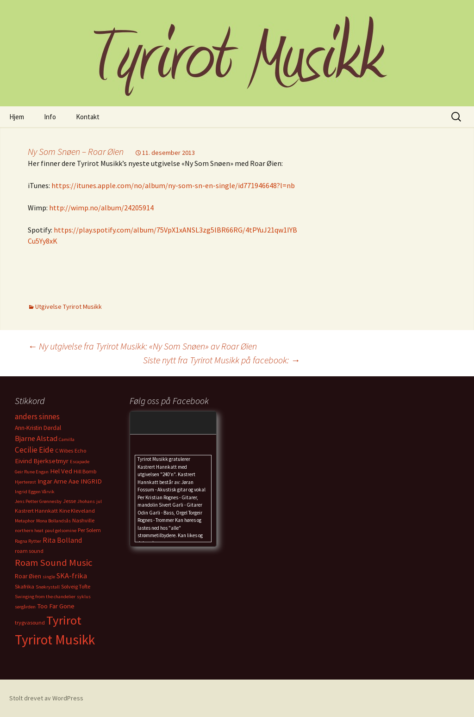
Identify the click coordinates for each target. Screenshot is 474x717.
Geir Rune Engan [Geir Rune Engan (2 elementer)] (32, 472)
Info (50, 116)
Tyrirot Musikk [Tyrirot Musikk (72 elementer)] (55, 639)
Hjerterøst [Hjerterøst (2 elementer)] (25, 482)
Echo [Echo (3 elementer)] (80, 450)
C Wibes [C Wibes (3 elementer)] (64, 450)
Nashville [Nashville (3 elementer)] (83, 520)
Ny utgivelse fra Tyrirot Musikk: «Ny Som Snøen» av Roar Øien (142, 346)
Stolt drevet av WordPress (46, 698)
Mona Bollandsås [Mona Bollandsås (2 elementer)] (53, 521)
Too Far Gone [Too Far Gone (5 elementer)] (56, 606)
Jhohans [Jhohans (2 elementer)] (86, 501)
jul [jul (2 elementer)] (99, 501)
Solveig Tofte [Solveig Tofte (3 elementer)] (75, 586)
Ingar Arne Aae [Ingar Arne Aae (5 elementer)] (58, 481)
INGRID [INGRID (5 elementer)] (91, 481)
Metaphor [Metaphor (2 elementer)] (25, 521)
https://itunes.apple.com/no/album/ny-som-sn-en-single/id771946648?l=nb (173, 185)
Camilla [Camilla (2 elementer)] (67, 439)
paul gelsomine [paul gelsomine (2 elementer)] (60, 530)
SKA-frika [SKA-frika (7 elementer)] (71, 575)
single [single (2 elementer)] (49, 577)
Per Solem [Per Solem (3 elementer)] (89, 530)
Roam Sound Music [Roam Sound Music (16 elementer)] (54, 563)
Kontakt (88, 116)
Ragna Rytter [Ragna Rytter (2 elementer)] (28, 541)
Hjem (16, 116)
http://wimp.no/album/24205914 (101, 207)
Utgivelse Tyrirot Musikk (68, 306)
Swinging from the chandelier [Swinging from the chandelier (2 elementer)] (45, 597)
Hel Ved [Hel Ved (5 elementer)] (61, 471)
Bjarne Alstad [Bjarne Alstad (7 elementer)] (36, 438)
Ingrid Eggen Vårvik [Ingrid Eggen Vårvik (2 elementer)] (35, 492)
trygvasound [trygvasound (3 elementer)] (30, 622)
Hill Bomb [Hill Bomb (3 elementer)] (85, 471)
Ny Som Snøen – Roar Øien (76, 151)
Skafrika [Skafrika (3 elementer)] (24, 586)
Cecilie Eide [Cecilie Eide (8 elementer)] (34, 450)
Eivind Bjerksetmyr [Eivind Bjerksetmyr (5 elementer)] (42, 461)
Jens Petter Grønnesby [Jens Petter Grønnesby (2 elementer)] (38, 501)
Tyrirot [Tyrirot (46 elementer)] (63, 620)
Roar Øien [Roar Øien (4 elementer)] (28, 576)
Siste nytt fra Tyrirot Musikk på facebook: (221, 360)
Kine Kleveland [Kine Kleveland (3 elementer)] (77, 510)
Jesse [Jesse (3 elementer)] (69, 500)
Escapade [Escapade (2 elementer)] (79, 462)
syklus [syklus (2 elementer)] (84, 597)
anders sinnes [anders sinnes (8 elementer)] (37, 416)
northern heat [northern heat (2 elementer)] (29, 530)
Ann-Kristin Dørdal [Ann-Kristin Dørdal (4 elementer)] (38, 428)
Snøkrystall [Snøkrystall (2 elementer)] (48, 587)
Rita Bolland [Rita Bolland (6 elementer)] (62, 540)
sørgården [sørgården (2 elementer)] (25, 607)
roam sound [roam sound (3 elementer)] (29, 550)
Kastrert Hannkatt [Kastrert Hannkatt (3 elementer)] (36, 510)
